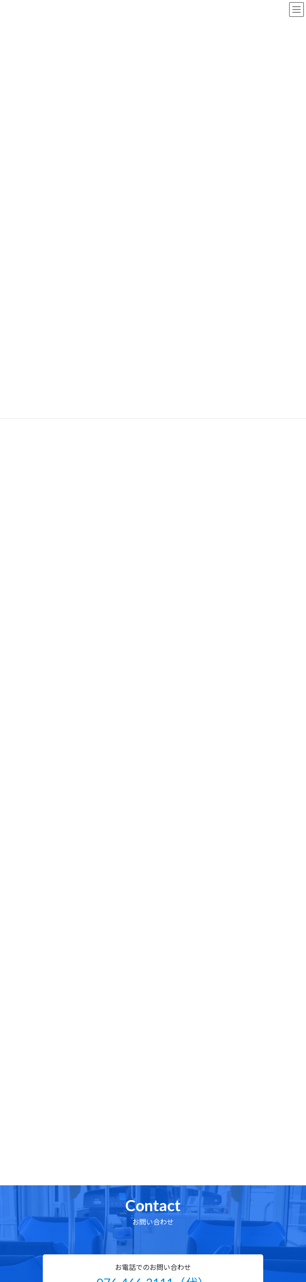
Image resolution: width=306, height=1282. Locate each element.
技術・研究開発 (64, 1196)
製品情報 (55, 1147)
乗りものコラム (66, 748)
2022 (54, 604)
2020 (54, 633)
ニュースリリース (66, 1111)
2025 (54, 561)
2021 (54, 619)
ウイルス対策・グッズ (74, 764)
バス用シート (63, 685)
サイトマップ (61, 1220)
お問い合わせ (61, 1208)
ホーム (52, 1099)
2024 (54, 575)
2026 (54, 547)
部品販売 (55, 1159)
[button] (153, 890)
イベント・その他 (68, 779)
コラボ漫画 (61, 732)
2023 (54, 590)
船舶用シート (63, 717)
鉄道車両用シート (68, 701)
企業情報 (55, 1183)
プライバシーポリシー (73, 1232)
